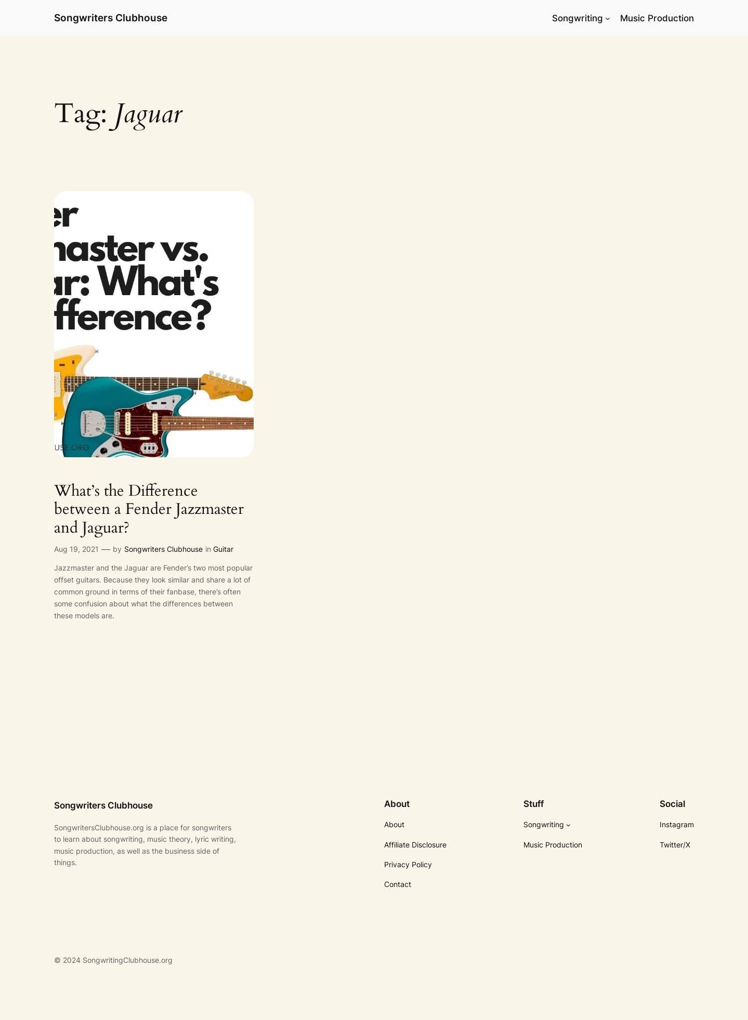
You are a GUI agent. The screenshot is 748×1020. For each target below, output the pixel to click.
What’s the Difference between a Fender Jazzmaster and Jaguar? (149, 510)
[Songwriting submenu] (607, 18)
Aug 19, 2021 (76, 549)
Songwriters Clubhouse (110, 17)
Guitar (223, 549)
